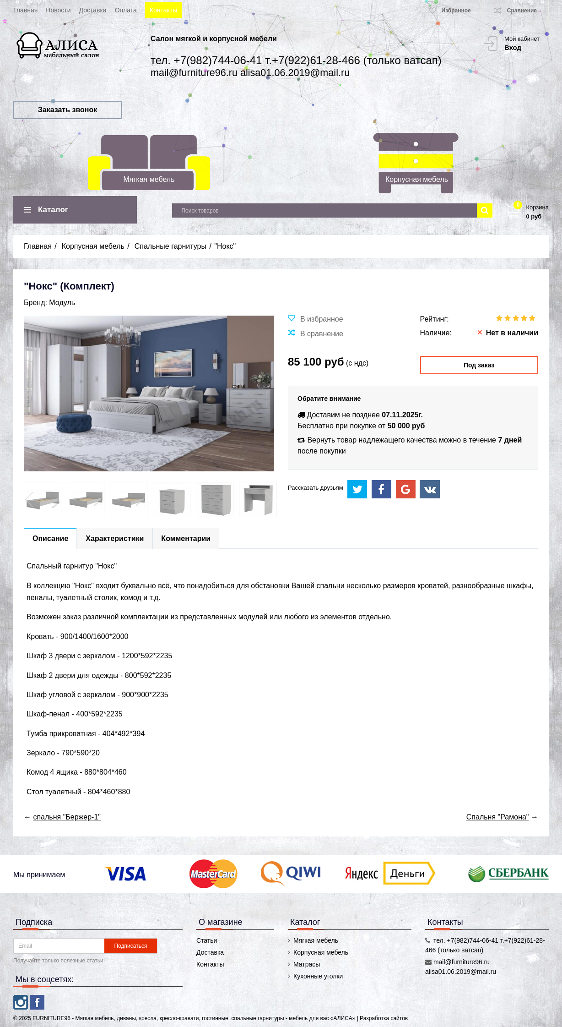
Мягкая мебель (149, 179)
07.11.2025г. (402, 415)
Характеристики (115, 538)
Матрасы (306, 964)
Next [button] (268, 500)
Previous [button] (30, 500)
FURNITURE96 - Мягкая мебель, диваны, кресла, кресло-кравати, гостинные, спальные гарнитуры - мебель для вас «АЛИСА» (194, 1018)
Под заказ (479, 365)
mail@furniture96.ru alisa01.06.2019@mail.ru (250, 72)
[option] (42, 499)
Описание (50, 538)
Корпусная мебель (416, 179)
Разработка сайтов (384, 1018)
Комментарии (186, 538)
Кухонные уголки (318, 976)
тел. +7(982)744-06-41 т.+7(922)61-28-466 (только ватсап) (296, 60)
